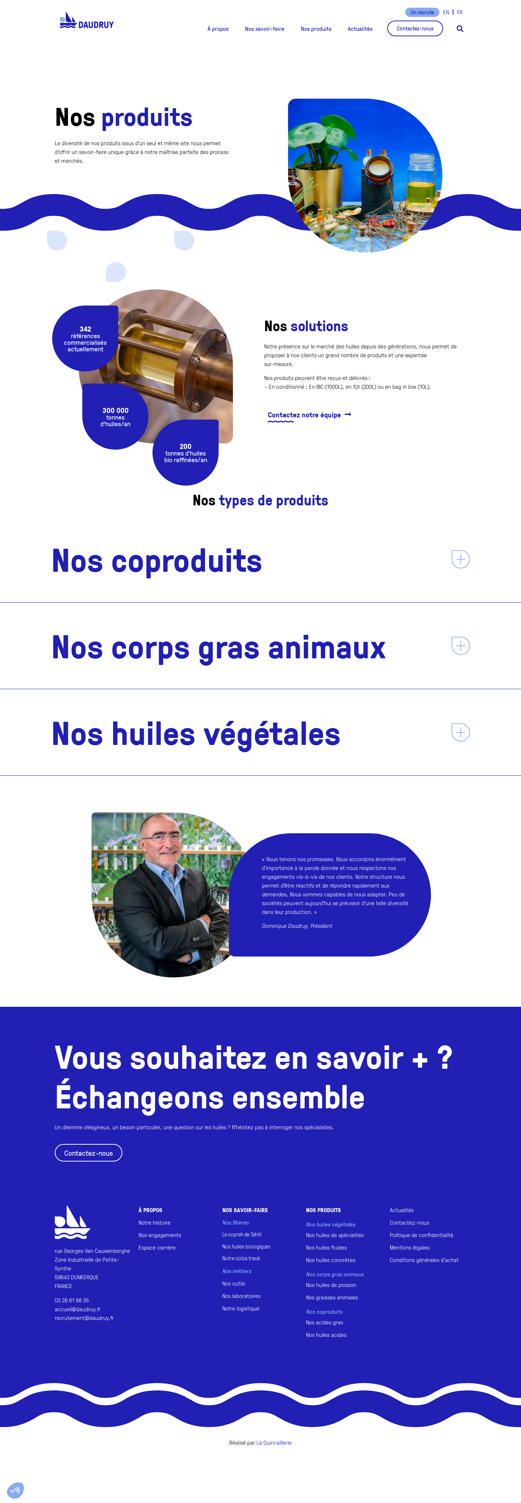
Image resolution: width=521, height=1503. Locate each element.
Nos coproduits (156, 559)
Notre (241, 1258)
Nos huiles (246, 1246)
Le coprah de (242, 1234)
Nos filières (235, 1222)
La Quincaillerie (274, 1442)
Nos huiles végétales (196, 732)
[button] (218, 28)
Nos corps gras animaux (218, 645)
